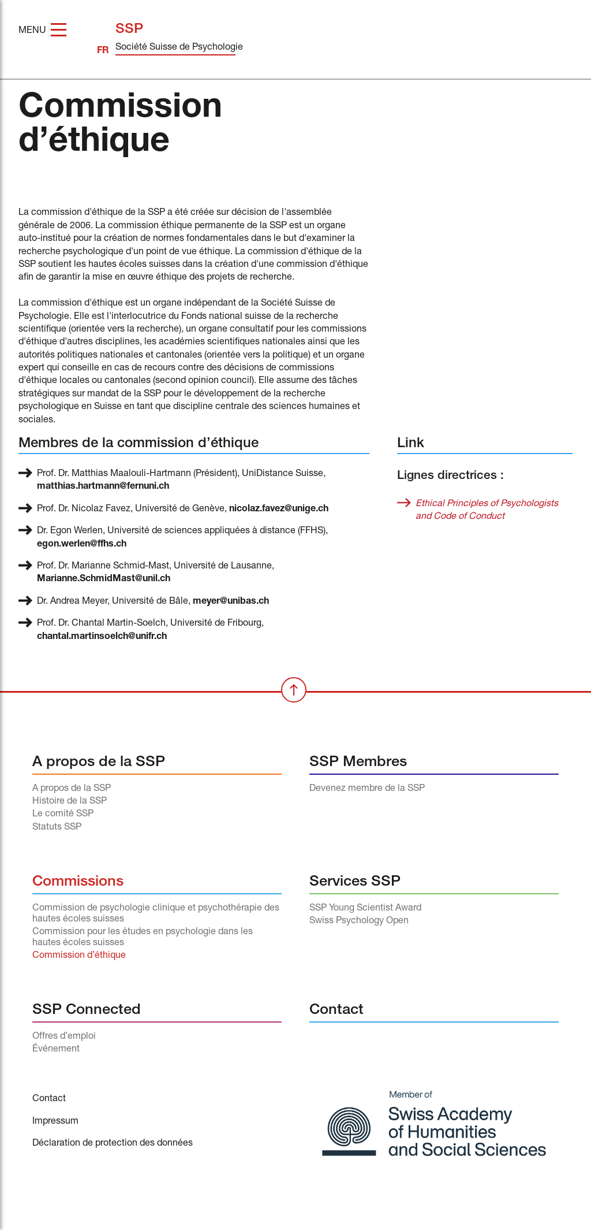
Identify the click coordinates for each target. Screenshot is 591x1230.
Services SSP (355, 882)
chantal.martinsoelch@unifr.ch (102, 637)
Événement (56, 1049)
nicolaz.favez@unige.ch (278, 509)
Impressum (55, 1122)
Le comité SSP (62, 814)
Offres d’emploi (64, 1037)
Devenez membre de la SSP (367, 789)
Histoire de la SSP (69, 802)
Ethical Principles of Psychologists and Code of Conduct (487, 511)
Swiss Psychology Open (359, 921)
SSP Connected (86, 1011)
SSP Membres (358, 763)
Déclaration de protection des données (112, 1144)
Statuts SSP (56, 828)
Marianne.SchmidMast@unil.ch (103, 579)
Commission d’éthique (79, 956)
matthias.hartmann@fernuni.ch (103, 487)
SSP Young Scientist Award (365, 908)
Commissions (78, 882)
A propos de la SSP (98, 763)
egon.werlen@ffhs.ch (81, 544)
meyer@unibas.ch (231, 602)
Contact (336, 1011)
